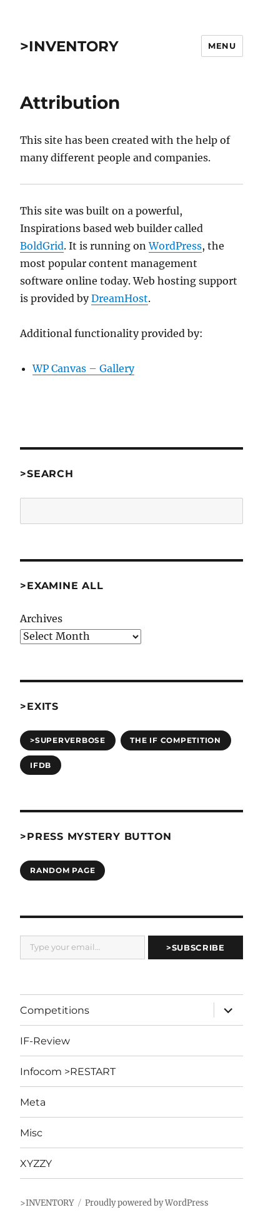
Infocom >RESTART (68, 1072)
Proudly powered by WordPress (147, 1203)
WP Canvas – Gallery (83, 368)
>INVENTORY (69, 46)
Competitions (54, 1010)
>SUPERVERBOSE (68, 740)
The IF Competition (175, 740)
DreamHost (119, 298)
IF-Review (45, 1041)
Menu (222, 46)
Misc (31, 1133)
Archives (41, 618)
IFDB (40, 765)
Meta (33, 1102)
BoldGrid (42, 246)
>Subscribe (195, 947)
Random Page (62, 870)
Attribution (70, 102)
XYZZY (36, 1163)
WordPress (175, 246)
